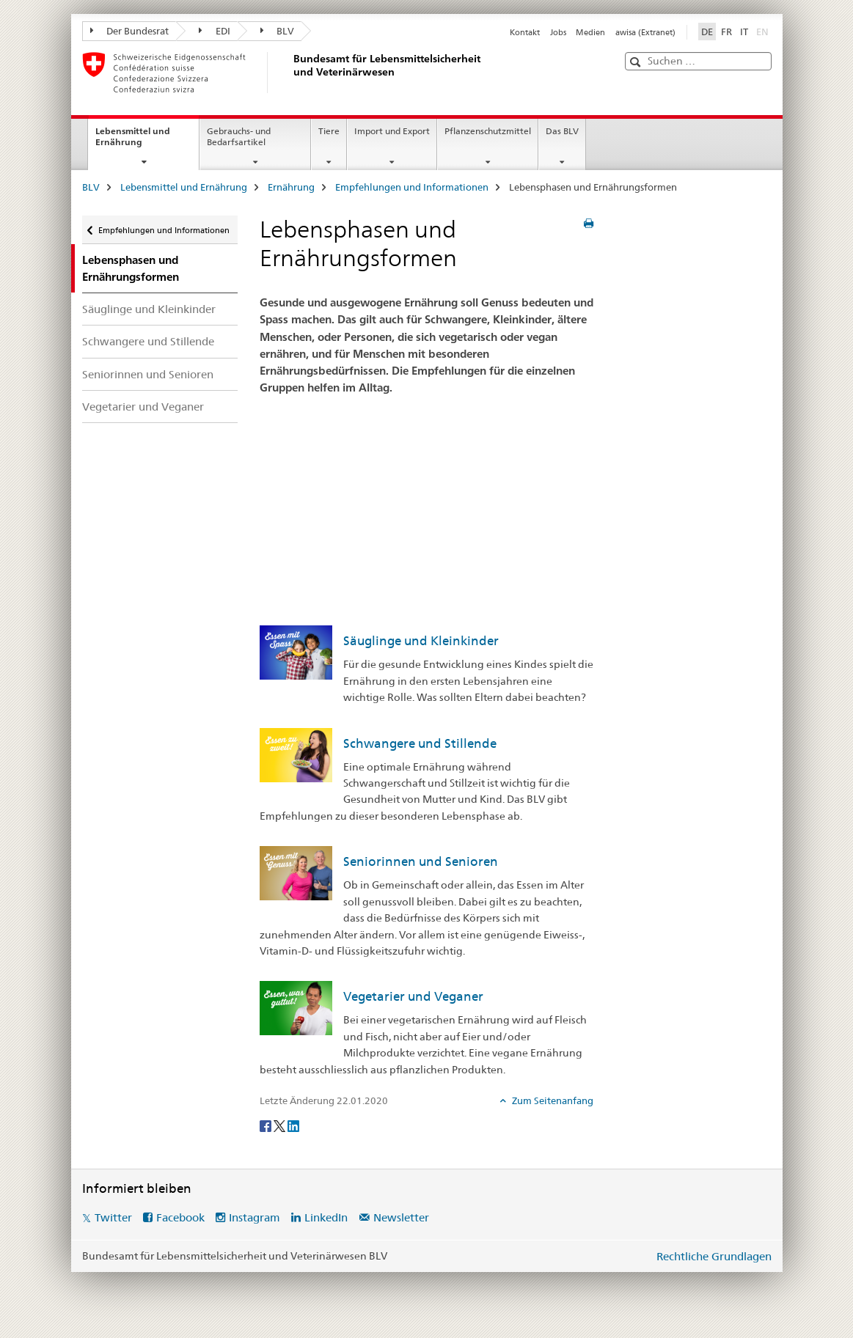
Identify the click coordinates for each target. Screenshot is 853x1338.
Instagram (254, 1217)
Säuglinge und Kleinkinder (149, 309)
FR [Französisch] (726, 31)
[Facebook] (267, 1125)
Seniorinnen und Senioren (147, 374)
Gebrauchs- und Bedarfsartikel (239, 136)
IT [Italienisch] (744, 31)
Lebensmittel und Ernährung (134, 141)
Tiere (329, 130)
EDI (214, 31)
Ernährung (291, 187)
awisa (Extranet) (645, 32)
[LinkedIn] (293, 1125)
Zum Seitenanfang (551, 1100)
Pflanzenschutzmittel (487, 130)
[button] (637, 62)
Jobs (558, 32)
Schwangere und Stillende (148, 341)
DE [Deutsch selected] (707, 31)
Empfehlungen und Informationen (411, 187)
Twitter (113, 1217)
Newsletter (401, 1217)
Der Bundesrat (129, 31)
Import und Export (392, 130)
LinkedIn (326, 1217)
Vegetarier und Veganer (143, 406)
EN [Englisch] (764, 30)
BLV (277, 31)
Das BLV (562, 130)
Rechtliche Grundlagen (714, 1256)
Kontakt (525, 32)
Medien (590, 32)
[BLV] (291, 72)
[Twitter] (281, 1125)
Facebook (180, 1217)
